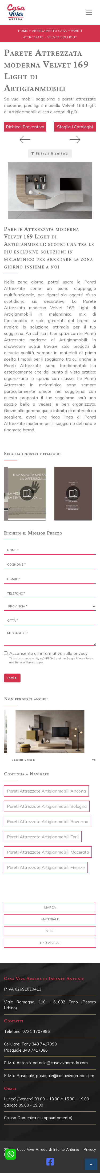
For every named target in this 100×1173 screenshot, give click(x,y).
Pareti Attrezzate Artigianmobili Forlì (43, 836)
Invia (12, 678)
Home (23, 31)
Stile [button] (50, 931)
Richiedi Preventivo (25, 126)
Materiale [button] (50, 919)
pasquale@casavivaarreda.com (65, 1075)
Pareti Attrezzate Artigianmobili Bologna (47, 806)
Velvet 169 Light (62, 37)
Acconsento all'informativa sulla (48, 653)
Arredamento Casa (49, 31)
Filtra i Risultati (50, 153)
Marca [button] (50, 907)
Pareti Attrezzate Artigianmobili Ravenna (47, 821)
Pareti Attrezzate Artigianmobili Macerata (48, 852)
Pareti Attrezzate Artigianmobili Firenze (46, 867)
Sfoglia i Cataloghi (75, 126)
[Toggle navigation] (89, 12)
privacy (80, 653)
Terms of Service (25, 662)
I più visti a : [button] (50, 943)
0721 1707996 (36, 1031)
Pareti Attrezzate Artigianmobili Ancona (46, 791)
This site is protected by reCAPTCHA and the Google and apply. (51, 660)
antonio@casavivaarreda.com (60, 1062)
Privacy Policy (84, 658)
